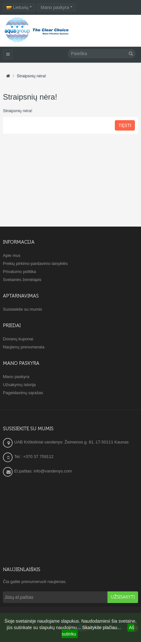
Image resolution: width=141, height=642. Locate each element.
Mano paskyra (16, 376)
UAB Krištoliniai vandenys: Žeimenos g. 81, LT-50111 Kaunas (71, 442)
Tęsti (124, 125)
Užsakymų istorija (19, 384)
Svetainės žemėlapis (22, 279)
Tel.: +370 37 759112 (34, 456)
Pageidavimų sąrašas (23, 392)
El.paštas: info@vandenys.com (43, 471)
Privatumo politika (19, 271)
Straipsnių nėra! (31, 75)
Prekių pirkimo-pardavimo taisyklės (35, 263)
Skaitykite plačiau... (101, 627)
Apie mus (11, 255)
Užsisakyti (123, 597)
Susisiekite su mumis (22, 309)
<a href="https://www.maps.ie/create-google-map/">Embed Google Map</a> (70, 520)
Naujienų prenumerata (24, 347)
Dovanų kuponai (18, 338)
